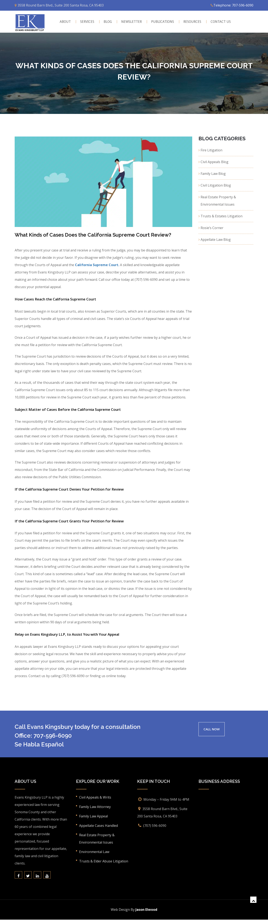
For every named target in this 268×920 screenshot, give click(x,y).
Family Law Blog (213, 173)
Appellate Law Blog (216, 239)
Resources (192, 21)
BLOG (108, 21)
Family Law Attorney (95, 806)
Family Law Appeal (93, 816)
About (65, 21)
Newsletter (131, 21)
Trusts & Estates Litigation (221, 216)
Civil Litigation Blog (216, 185)
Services (87, 21)
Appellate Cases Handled (98, 825)
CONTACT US (221, 21)
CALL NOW (212, 729)
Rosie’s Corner (212, 227)
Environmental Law (94, 851)
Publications (162, 21)
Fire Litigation (211, 150)
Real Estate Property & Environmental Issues (218, 201)
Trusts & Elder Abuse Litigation (103, 861)
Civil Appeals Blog (214, 162)
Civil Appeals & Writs (95, 797)
